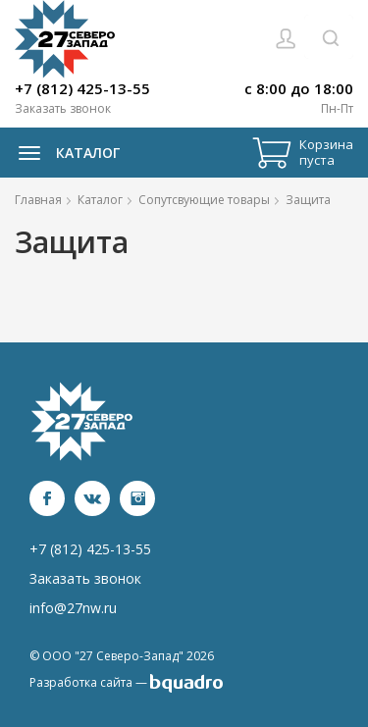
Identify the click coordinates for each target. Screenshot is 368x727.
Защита (308, 200)
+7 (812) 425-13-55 (82, 88)
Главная (38, 200)
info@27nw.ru (73, 607)
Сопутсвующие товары (204, 200)
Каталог (64, 153)
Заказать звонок (63, 108)
